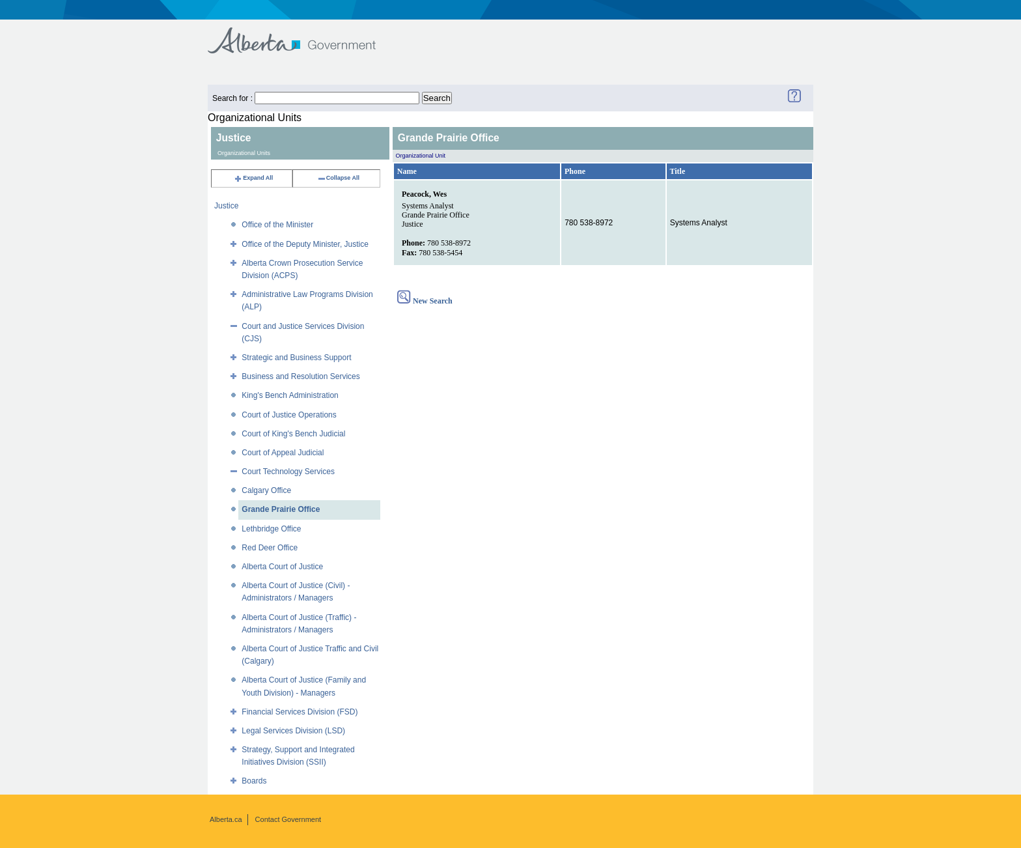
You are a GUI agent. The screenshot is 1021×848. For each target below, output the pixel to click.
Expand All (253, 178)
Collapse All (338, 178)
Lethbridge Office (271, 528)
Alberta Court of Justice (282, 566)
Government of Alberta (302, 34)
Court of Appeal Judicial (283, 452)
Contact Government (288, 819)
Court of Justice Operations (289, 414)
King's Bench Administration (290, 395)
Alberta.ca (226, 819)
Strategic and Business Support (296, 357)
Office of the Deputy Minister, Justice (305, 244)
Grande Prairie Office (281, 509)
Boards (254, 780)
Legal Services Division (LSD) (293, 730)
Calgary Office (266, 490)
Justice (226, 205)
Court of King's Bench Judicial (293, 433)
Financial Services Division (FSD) (299, 711)
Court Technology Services (288, 471)
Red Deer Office (270, 547)
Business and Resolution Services (300, 376)
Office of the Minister (277, 224)
